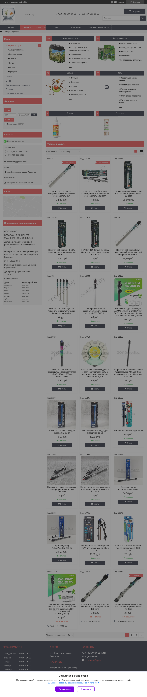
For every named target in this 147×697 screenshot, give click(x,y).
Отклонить (86, 689)
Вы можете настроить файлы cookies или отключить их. (72, 683)
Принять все (65, 689)
